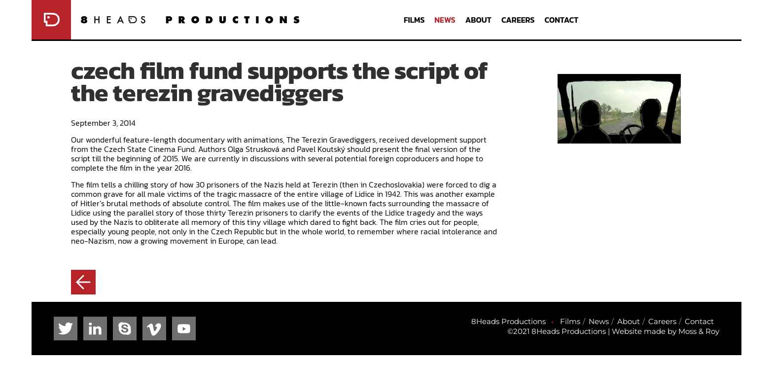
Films (414, 20)
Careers (518, 20)
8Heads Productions (508, 321)
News (444, 20)
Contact (561, 20)
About (478, 20)
